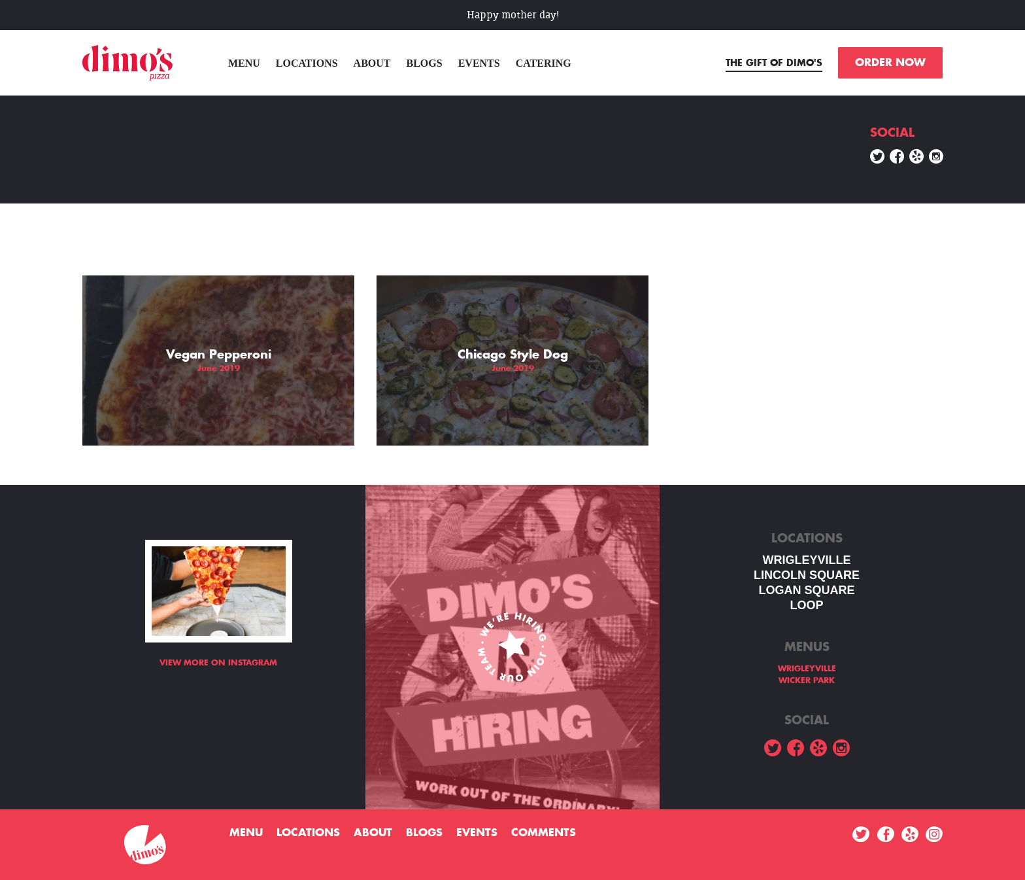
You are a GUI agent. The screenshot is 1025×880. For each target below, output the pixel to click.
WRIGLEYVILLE (807, 560)
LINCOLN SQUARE (807, 575)
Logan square (806, 590)
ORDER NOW (890, 63)
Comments (543, 833)
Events (479, 63)
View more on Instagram (218, 663)
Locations (307, 63)
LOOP (806, 605)
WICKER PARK (807, 680)
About (372, 63)
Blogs (425, 63)
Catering (543, 63)
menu (244, 63)
